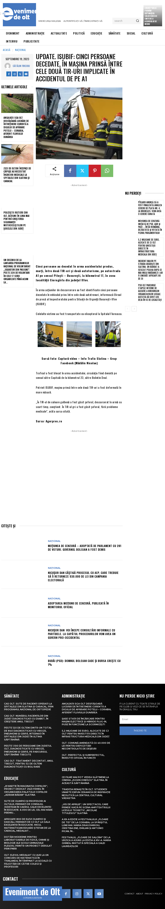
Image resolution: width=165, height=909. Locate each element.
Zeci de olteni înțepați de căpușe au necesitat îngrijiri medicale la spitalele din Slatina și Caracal (17, 175)
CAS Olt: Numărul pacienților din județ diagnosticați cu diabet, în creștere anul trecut (26, 718)
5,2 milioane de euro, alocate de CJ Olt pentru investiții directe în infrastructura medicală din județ (148, 247)
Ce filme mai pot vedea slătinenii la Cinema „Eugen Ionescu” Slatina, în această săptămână (85, 780)
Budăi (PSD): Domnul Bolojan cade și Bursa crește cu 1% (84, 662)
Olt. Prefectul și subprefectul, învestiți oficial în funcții (83, 756)
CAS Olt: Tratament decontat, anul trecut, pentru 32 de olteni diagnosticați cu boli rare (28, 763)
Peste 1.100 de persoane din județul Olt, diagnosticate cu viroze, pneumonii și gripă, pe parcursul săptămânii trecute (28, 750)
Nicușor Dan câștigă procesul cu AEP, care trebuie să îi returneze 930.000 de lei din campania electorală (83, 576)
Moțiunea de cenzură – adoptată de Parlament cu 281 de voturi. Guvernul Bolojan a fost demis (84, 548)
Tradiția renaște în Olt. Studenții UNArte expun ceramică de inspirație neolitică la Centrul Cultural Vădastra (86, 794)
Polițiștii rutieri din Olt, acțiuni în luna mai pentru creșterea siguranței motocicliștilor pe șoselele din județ (16, 220)
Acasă (6, 50)
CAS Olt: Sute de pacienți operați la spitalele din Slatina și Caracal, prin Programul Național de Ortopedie (28, 706)
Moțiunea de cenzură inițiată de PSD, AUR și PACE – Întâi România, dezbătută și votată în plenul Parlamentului (150, 226)
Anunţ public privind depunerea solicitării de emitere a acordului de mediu (151, 15)
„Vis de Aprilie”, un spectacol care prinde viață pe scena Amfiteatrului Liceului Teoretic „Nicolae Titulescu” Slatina (86, 809)
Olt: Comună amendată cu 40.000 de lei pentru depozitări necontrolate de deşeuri (86, 745)
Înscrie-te (140, 730)
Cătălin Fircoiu (21, 66)
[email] (140, 719)
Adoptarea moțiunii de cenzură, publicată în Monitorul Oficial (78, 605)
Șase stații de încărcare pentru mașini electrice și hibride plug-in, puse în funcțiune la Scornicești (84, 721)
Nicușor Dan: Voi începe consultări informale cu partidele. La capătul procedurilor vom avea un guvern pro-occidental (81, 634)
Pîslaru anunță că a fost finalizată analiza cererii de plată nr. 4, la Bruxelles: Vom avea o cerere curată (150, 208)
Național (20, 50)
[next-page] (134, 308)
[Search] (137, 21)
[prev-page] (127, 308)
